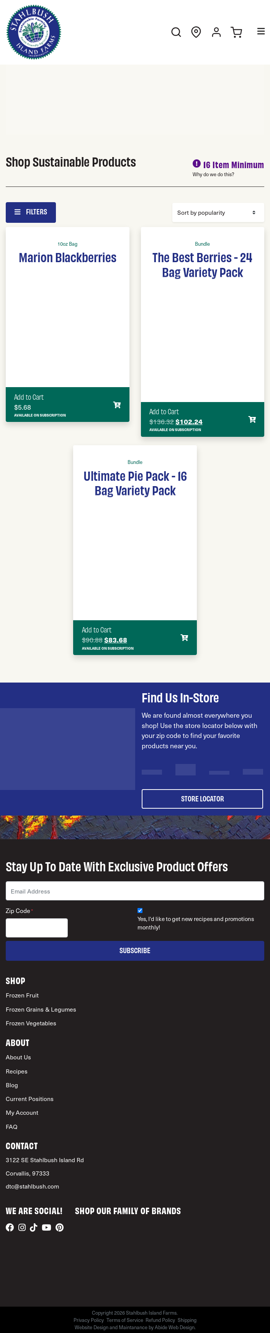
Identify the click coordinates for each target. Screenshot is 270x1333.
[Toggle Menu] (255, 32)
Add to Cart (29, 396)
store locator (202, 798)
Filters (31, 211)
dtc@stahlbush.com (32, 1186)
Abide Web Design (175, 1327)
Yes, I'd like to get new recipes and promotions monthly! (195, 923)
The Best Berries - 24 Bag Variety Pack (202, 263)
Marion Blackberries (67, 256)
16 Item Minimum (233, 164)
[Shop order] (218, 212)
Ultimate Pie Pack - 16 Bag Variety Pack (135, 482)
